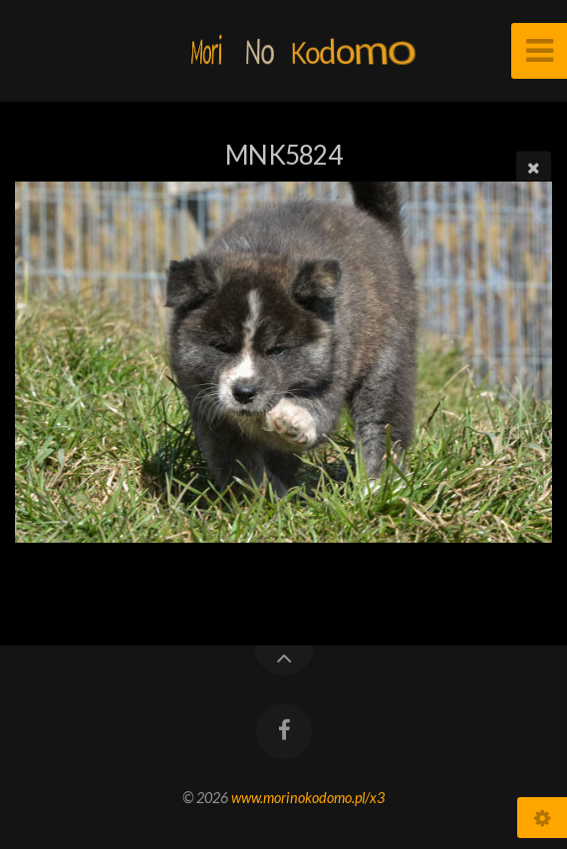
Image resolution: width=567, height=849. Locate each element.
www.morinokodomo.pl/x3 (308, 797)
